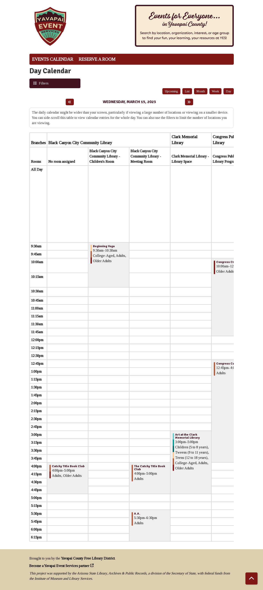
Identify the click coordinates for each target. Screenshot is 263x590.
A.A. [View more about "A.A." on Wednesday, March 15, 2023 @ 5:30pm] (137, 513)
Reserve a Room (97, 59)
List (187, 91)
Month (200, 91)
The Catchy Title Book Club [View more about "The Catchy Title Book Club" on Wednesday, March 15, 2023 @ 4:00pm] (149, 468)
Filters (43, 83)
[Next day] (189, 102)
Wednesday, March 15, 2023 (129, 102)
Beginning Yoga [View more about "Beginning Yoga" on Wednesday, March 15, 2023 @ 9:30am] (104, 246)
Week (215, 91)
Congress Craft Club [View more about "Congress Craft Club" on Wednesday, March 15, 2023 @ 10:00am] (230, 262)
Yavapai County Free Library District (88, 558)
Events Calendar (52, 59)
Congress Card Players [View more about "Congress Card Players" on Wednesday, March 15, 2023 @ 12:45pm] (232, 363)
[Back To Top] (251, 578)
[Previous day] (70, 102)
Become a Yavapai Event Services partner (59, 566)
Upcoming (171, 91)
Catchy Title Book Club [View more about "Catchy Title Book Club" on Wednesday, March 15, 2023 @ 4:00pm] (68, 466)
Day (228, 91)
